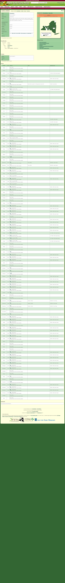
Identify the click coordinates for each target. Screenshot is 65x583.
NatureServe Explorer (42, 44)
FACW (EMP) (18, 33)
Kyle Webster (39, 408)
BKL (10, 124)
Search (12, 6)
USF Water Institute (35, 411)
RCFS (11, 232)
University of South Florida (31, 412)
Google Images (41, 47)
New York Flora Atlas (4, 8)
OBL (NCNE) (14, 33)
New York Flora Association (18, 416)
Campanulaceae (12, 13)
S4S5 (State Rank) (23, 33)
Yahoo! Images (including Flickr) (44, 48)
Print (62, 10)
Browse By (7, 6)
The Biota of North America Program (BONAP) (46, 46)
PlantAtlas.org (40, 412)
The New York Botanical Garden (44, 43)
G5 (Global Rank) (28, 33)
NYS (10, 118)
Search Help (43, 4)
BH (10, 83)
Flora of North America (42, 42)
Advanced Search (36, 4)
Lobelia (9, 46)
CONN (11, 156)
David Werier (34, 408)
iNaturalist (41, 45)
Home (2, 6)
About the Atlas (47, 6)
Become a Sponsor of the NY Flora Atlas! (32, 0)
